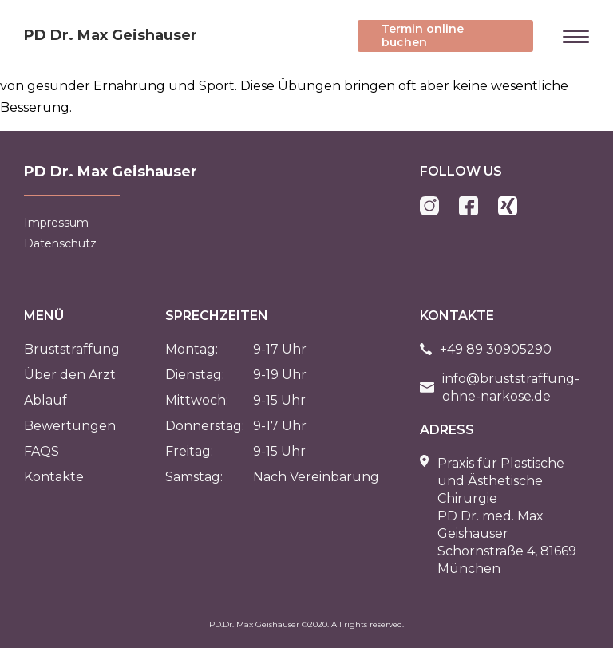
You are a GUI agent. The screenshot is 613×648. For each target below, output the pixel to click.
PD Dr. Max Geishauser (110, 35)
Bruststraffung (72, 349)
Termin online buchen (423, 35)
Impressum (56, 222)
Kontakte (54, 476)
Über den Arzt (70, 374)
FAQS (41, 451)
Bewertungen (70, 425)
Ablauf (45, 400)
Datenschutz (60, 243)
